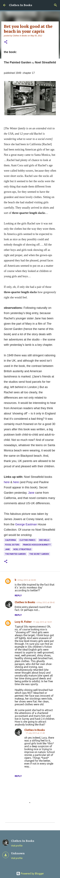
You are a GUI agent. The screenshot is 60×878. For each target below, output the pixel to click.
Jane (7, 549)
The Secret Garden (39, 554)
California (10, 540)
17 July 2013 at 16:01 (42, 622)
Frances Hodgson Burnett (37, 545)
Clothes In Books (20, 5)
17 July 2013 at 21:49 (35, 733)
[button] (6, 42)
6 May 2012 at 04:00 (27, 580)
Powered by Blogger (30, 873)
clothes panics (27, 540)
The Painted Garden (15, 554)
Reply (18, 595)
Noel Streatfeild (22, 549)
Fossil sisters (12, 545)
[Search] (55, 5)
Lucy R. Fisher (23, 621)
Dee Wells (44, 540)
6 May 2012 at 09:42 (45, 602)
